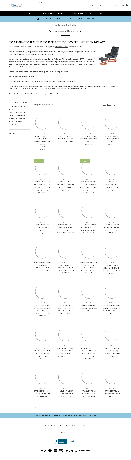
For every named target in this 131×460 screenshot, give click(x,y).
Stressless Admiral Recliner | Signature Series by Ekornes (65, 184)
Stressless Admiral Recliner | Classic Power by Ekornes (65, 139)
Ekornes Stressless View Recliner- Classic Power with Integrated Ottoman (42, 141)
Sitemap (84, 425)
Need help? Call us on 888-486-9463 (51, 8)
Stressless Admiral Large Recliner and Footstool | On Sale (88, 184)
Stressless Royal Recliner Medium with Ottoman (89, 393)
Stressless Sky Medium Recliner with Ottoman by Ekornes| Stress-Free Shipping (65, 267)
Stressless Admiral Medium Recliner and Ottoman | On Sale (42, 184)
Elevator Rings (14, 125)
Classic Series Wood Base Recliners (17, 107)
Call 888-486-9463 (86, 19)
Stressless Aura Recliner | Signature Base (88, 308)
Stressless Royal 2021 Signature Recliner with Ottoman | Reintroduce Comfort (42, 353)
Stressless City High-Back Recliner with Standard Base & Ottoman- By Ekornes (88, 353)
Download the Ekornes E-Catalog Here (47, 416)
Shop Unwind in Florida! (66, 19)
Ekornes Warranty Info (69, 416)
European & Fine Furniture (53, 13)
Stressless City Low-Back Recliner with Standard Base (42, 393)
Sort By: (103, 105)
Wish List (99, 5)
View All (75, 425)
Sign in (107, 5)
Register (115, 5)
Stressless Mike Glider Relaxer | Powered (42, 227)
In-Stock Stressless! (45, 19)
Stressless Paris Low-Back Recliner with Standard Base (65, 393)
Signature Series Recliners (18, 112)
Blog (100, 13)
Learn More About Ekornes (87, 416)
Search (91, 5)
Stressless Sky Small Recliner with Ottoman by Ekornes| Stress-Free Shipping (88, 267)
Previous (36, 407)
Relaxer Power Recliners (17, 119)
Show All (53, 105)
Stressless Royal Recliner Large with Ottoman (112, 393)
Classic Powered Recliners (17, 115)
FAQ (91, 13)
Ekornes (33, 13)
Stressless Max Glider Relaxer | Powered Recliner (112, 184)
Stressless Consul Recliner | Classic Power (111, 139)
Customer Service (77, 13)
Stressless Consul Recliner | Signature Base (88, 139)
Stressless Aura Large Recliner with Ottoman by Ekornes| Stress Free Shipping (42, 310)
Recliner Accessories (15, 122)
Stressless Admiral (61, 47)
